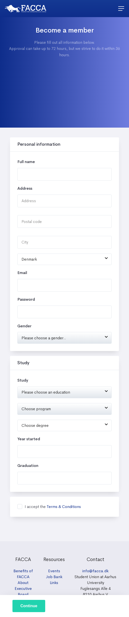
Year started (28, 438)
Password (26, 299)
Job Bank (54, 576)
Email (22, 272)
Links (54, 582)
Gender (24, 326)
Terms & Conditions (64, 506)
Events (54, 570)
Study (22, 380)
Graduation (27, 465)
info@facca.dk (95, 570)
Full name (26, 161)
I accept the (53, 506)
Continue (28, 606)
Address (24, 188)
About (23, 582)
